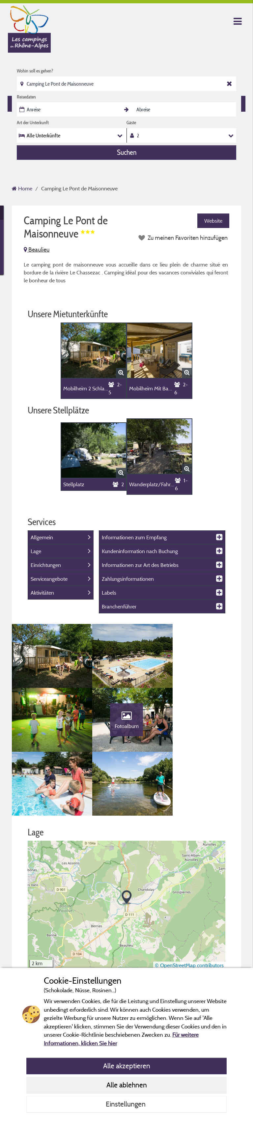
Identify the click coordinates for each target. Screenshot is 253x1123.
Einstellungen (126, 1104)
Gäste (131, 123)
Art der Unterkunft (33, 123)
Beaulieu (36, 249)
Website (213, 220)
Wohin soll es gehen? (35, 71)
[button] (126, 837)
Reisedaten (26, 97)
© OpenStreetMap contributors (189, 905)
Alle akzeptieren (126, 1065)
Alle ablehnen (126, 1085)
